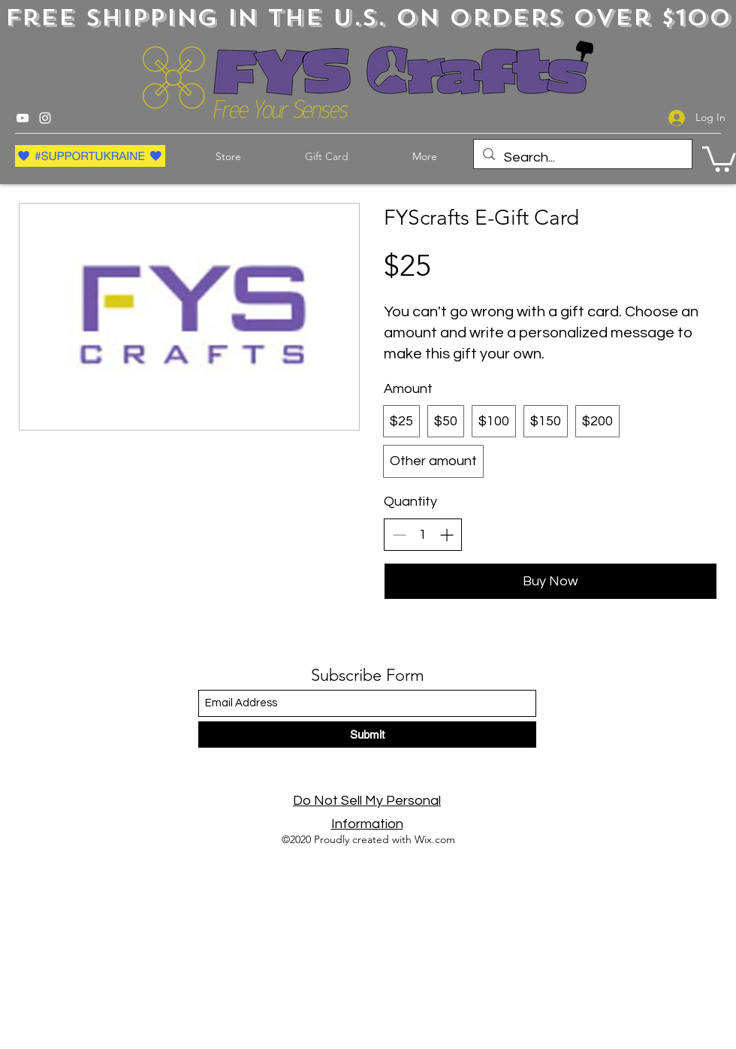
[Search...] (582, 158)
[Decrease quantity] (399, 534)
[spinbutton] (422, 534)
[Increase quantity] (446, 534)
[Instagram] (45, 117)
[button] (228, 156)
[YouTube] (22, 117)
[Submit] (367, 734)
